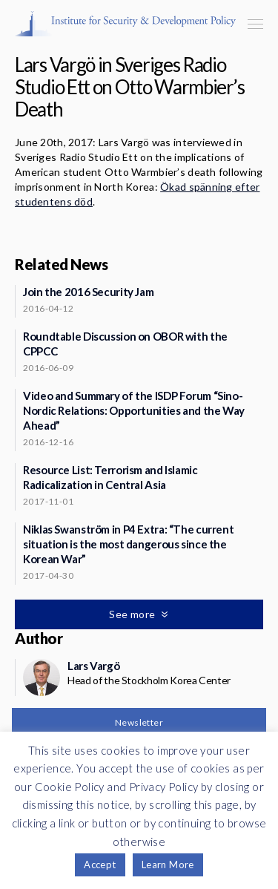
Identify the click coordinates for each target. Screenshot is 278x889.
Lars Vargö (93, 665)
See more (133, 614)
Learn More (168, 864)
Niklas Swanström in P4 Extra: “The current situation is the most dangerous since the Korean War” (128, 543)
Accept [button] (100, 864)
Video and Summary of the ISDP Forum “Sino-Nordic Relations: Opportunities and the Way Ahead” (134, 410)
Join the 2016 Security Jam (88, 291)
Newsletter (139, 722)
